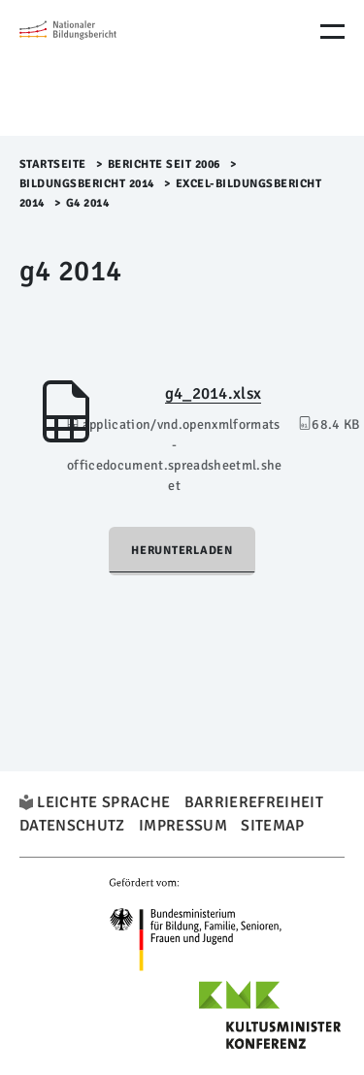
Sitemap (272, 825)
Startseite (52, 164)
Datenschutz (72, 825)
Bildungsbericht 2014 (86, 184)
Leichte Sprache (103, 802)
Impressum (183, 825)
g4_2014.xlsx (213, 393)
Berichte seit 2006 (164, 164)
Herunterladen (182, 550)
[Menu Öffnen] (332, 31)
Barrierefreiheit (253, 802)
